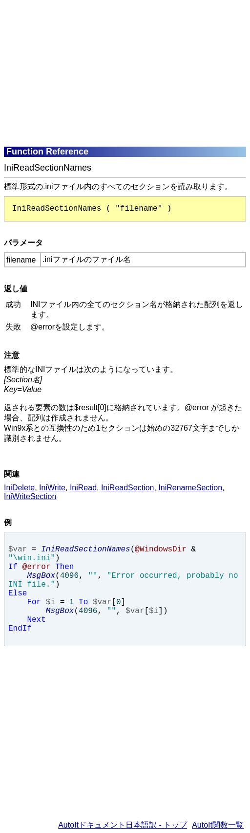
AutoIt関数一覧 (218, 825)
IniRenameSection (190, 487)
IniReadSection (127, 487)
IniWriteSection (30, 496)
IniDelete (19, 487)
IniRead (83, 487)
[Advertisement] (127, 72)
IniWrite (52, 487)
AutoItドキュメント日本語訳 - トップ (122, 825)
